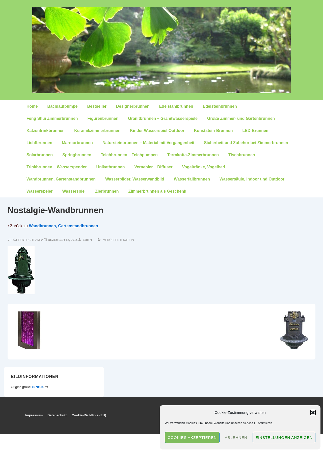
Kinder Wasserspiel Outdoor (157, 130)
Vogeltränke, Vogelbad (203, 167)
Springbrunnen (76, 155)
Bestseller (96, 106)
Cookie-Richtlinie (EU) (89, 415)
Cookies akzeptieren (192, 437)
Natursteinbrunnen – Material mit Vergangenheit (148, 143)
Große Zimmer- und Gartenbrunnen (241, 118)
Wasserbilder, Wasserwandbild (134, 179)
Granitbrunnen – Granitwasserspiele (163, 118)
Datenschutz (57, 415)
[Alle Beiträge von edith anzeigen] (85, 240)
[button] (312, 412)
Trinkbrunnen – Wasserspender (56, 167)
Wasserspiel (74, 191)
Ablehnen (236, 437)
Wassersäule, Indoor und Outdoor (252, 179)
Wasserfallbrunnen (192, 179)
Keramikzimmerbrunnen (97, 130)
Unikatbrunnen (110, 167)
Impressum (34, 415)
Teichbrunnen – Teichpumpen (129, 155)
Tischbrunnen (241, 155)
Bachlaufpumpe (62, 106)
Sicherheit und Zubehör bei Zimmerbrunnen (246, 143)
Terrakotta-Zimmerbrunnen (193, 155)
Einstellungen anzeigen (284, 437)
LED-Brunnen (255, 130)
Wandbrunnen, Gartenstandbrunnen (61, 179)
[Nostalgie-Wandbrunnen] (62, 240)
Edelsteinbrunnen (220, 106)
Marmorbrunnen (77, 143)
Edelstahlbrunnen (176, 106)
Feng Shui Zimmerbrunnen (52, 118)
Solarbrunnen (39, 155)
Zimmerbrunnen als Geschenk (157, 191)
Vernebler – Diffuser (153, 167)
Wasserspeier (39, 191)
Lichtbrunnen (39, 143)
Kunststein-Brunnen (213, 130)
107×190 (38, 387)
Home (32, 106)
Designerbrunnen (132, 106)
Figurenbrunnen (103, 118)
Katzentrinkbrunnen (45, 130)
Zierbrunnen (107, 191)
